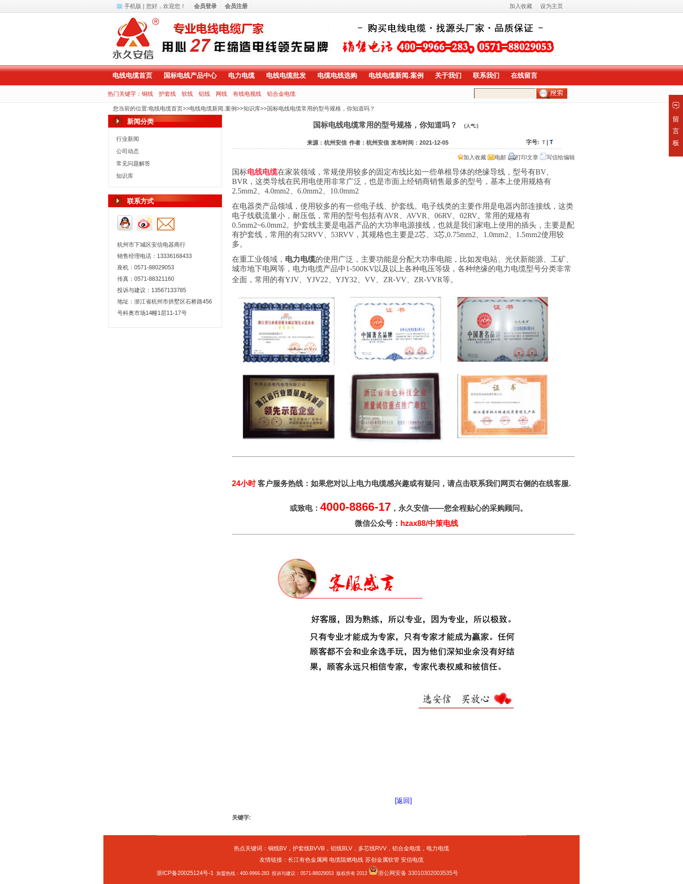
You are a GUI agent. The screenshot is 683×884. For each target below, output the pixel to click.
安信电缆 (412, 859)
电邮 (497, 157)
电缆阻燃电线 (346, 859)
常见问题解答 (133, 163)
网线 (221, 94)
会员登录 (205, 6)
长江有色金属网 (308, 859)
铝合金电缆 (281, 94)
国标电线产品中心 (190, 75)
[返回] (403, 800)
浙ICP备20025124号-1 (185, 873)
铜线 (147, 94)
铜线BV (277, 848)
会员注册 (236, 6)
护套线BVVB (309, 848)
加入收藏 (472, 157)
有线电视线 (247, 94)
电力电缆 (241, 75)
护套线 (167, 94)
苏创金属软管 (382, 859)
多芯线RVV (372, 848)
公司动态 (127, 151)
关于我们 (448, 75)
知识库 (251, 108)
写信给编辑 (557, 157)
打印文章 (523, 157)
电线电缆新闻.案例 (396, 75)
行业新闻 (127, 139)
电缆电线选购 (337, 75)
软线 (187, 94)
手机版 (132, 6)
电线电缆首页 (132, 75)
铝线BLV (341, 848)
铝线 (204, 94)
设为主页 (551, 6)
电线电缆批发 (286, 75)
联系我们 (486, 75)
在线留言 (524, 75)
